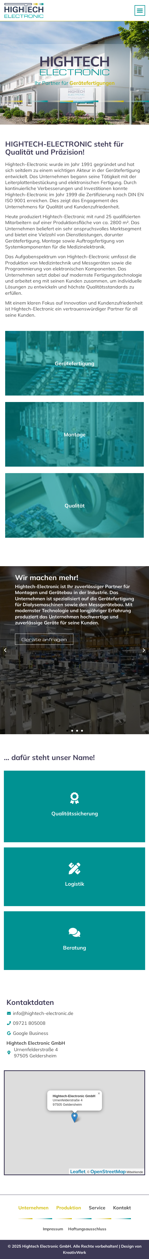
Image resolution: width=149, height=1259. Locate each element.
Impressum (53, 1228)
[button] (140, 10)
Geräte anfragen (44, 639)
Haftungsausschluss (87, 1228)
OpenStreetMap (108, 1171)
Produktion (68, 1208)
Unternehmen (33, 1208)
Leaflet (77, 1171)
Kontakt (122, 1208)
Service (97, 1208)
